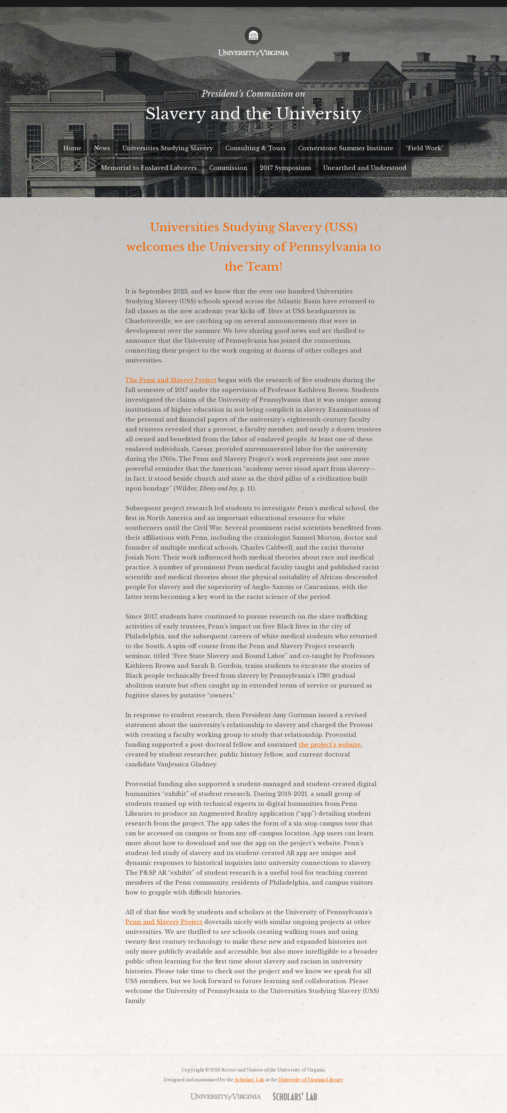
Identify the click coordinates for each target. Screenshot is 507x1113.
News (102, 148)
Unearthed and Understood (364, 167)
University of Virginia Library (310, 1079)
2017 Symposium (285, 167)
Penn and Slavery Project (163, 921)
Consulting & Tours (255, 148)
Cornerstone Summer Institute (345, 148)
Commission (228, 167)
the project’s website (330, 744)
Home (72, 148)
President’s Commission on (253, 108)
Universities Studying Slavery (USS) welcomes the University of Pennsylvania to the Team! (253, 247)
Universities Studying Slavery (168, 148)
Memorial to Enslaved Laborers (149, 167)
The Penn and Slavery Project (171, 380)
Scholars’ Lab (249, 1079)
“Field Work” (425, 148)
